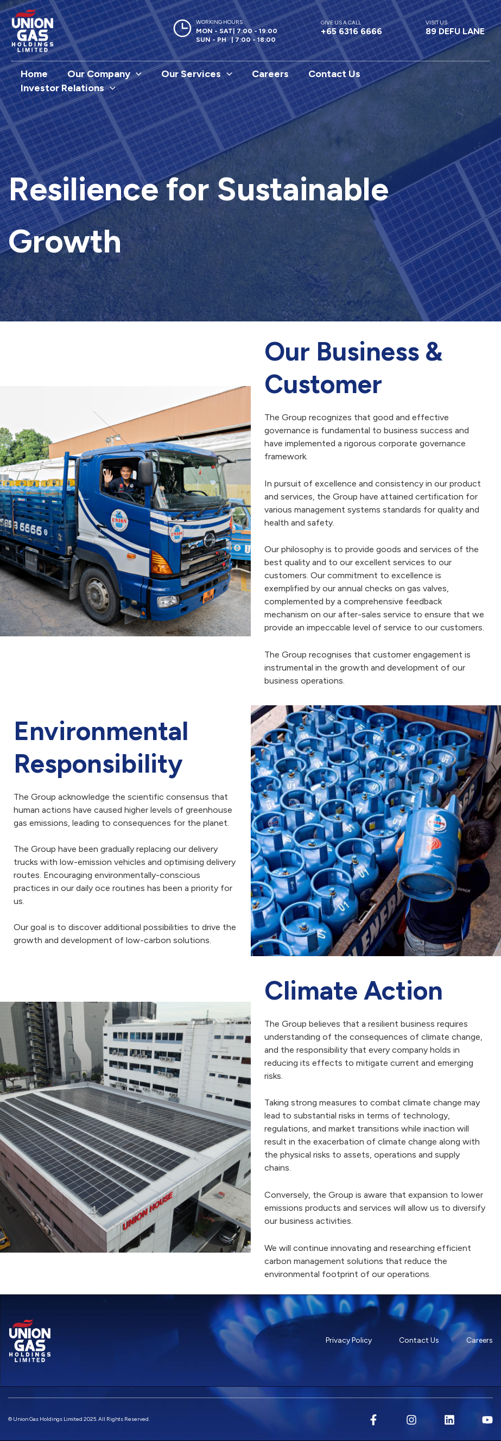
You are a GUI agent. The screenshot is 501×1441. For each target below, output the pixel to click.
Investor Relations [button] (68, 88)
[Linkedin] (449, 1419)
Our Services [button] (196, 74)
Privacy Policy (349, 1340)
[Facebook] (373, 1419)
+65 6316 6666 (351, 27)
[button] (136, 74)
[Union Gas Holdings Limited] (32, 30)
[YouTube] (487, 1419)
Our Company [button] (104, 74)
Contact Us (334, 74)
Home (34, 74)
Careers (270, 74)
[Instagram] (411, 1419)
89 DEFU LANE (455, 27)
